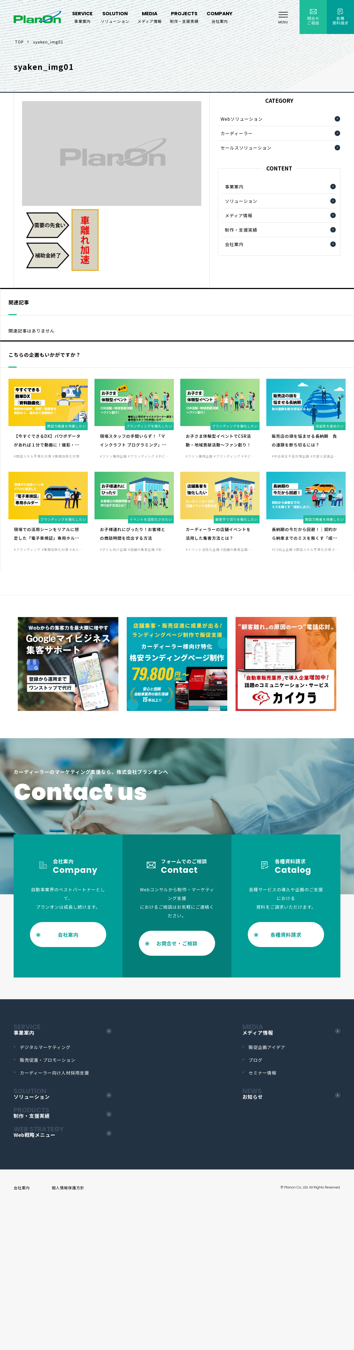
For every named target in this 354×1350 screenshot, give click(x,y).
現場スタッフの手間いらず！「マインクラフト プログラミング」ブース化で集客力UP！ (133, 444)
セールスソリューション (246, 147)
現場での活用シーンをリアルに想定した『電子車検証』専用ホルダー (46, 538)
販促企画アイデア (267, 1047)
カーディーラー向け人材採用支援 (54, 1072)
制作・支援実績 (241, 229)
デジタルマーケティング (45, 1047)
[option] (68, 664)
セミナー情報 (262, 1072)
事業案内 (234, 186)
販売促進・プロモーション (47, 1060)
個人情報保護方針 (68, 1187)
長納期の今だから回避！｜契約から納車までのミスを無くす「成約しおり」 (304, 538)
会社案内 (234, 244)
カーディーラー (237, 133)
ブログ (256, 1060)
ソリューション (241, 201)
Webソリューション (242, 119)
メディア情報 (238, 215)
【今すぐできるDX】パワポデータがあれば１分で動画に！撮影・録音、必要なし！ (47, 444)
